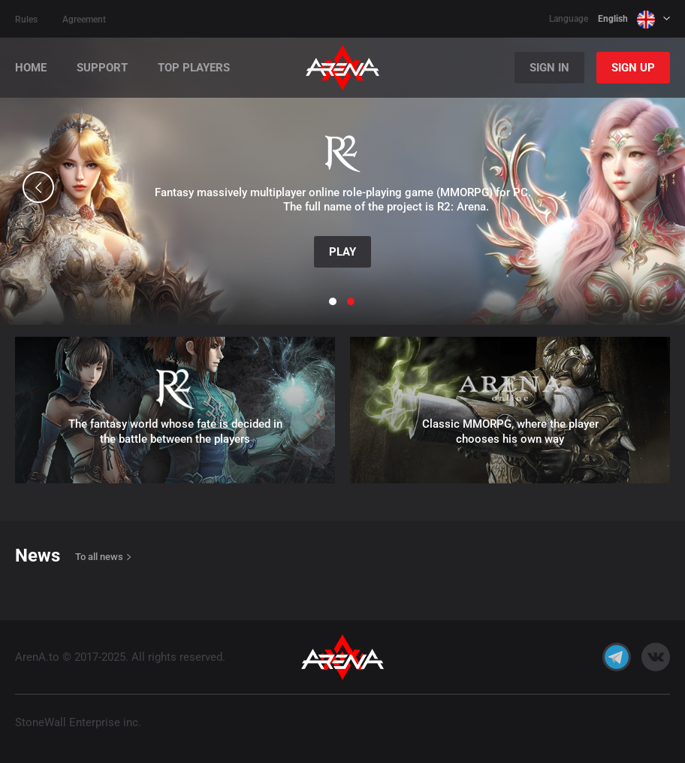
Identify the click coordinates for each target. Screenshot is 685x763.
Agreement (84, 19)
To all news (99, 557)
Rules (26, 19)
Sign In (549, 67)
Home (31, 68)
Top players (194, 68)
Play (342, 252)
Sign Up (633, 67)
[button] (38, 187)
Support (102, 68)
